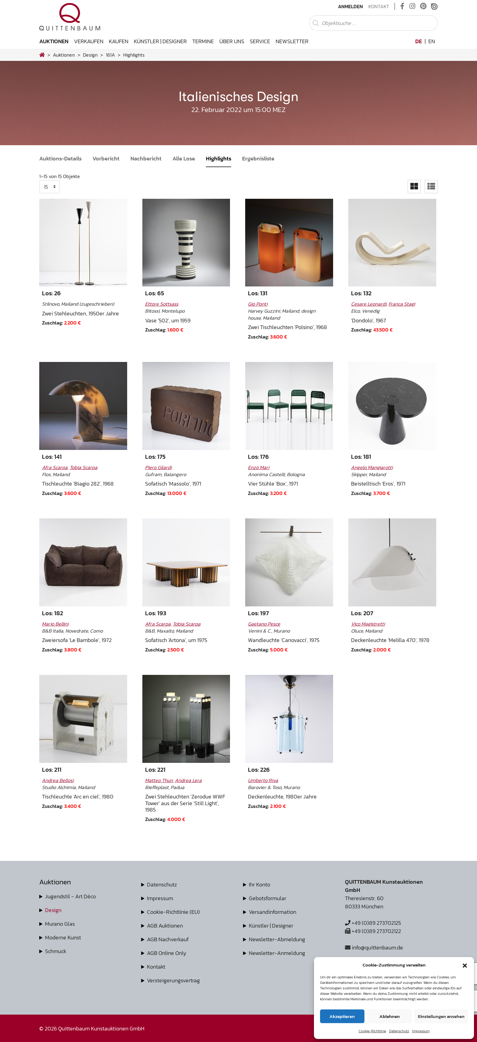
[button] (465, 965)
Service (260, 41)
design (90, 54)
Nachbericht (146, 158)
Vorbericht (106, 158)
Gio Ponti (257, 303)
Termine (203, 41)
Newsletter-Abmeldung (277, 939)
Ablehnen (389, 1016)
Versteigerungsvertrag (173, 980)
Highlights (218, 158)
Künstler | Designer (160, 41)
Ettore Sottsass (161, 303)
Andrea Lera (188, 780)
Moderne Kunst (63, 937)
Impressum (421, 1031)
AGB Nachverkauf (168, 939)
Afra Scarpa (55, 467)
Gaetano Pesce (264, 623)
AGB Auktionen (165, 925)
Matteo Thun (159, 780)
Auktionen (53, 41)
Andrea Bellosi (58, 780)
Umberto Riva (263, 780)
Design (53, 910)
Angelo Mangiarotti (372, 467)
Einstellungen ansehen (441, 1016)
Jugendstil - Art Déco (70, 896)
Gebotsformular (267, 898)
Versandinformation (272, 912)
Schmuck (55, 951)
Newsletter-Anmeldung (277, 953)
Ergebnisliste (258, 158)
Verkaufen (88, 41)
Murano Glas (60, 924)
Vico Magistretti (368, 623)
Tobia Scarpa (83, 467)
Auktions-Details (60, 158)
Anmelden (350, 6)
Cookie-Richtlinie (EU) (173, 912)
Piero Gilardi (158, 467)
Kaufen (118, 41)
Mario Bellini (55, 623)
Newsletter (292, 41)
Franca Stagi (401, 303)
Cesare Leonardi (368, 303)
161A (110, 54)
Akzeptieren (342, 1016)
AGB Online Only (166, 953)
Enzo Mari (258, 467)
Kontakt (378, 6)
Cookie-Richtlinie (372, 1031)
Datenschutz (399, 1031)
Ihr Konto (259, 884)
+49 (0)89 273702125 (373, 923)
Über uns (231, 41)
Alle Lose (183, 158)
